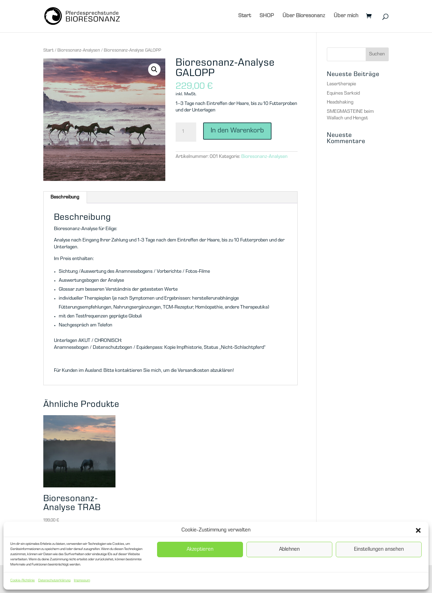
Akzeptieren (200, 549)
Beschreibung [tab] (65, 197)
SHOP (266, 16)
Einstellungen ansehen (379, 549)
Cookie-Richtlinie (22, 580)
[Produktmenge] (186, 132)
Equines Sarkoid (343, 93)
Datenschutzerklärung (54, 580)
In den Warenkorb (237, 131)
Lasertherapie (341, 84)
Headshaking (340, 102)
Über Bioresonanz (304, 16)
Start (244, 16)
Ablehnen (289, 549)
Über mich (346, 16)
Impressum (82, 580)
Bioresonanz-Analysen (78, 50)
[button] (418, 530)
